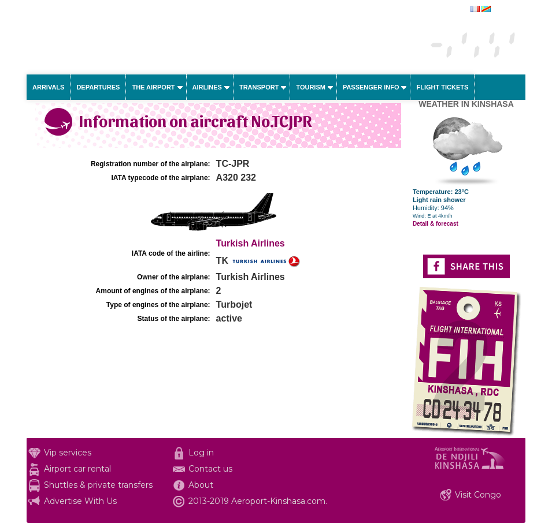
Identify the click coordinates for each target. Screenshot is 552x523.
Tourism (310, 87)
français (504, 9)
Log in (201, 452)
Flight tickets (442, 87)
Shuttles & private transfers (98, 485)
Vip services (67, 452)
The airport (153, 87)
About (200, 485)
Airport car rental (77, 469)
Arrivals (48, 87)
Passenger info (371, 87)
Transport (259, 87)
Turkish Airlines (250, 243)
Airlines (207, 87)
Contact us (210, 469)
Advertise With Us (80, 501)
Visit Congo (478, 495)
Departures (98, 87)
